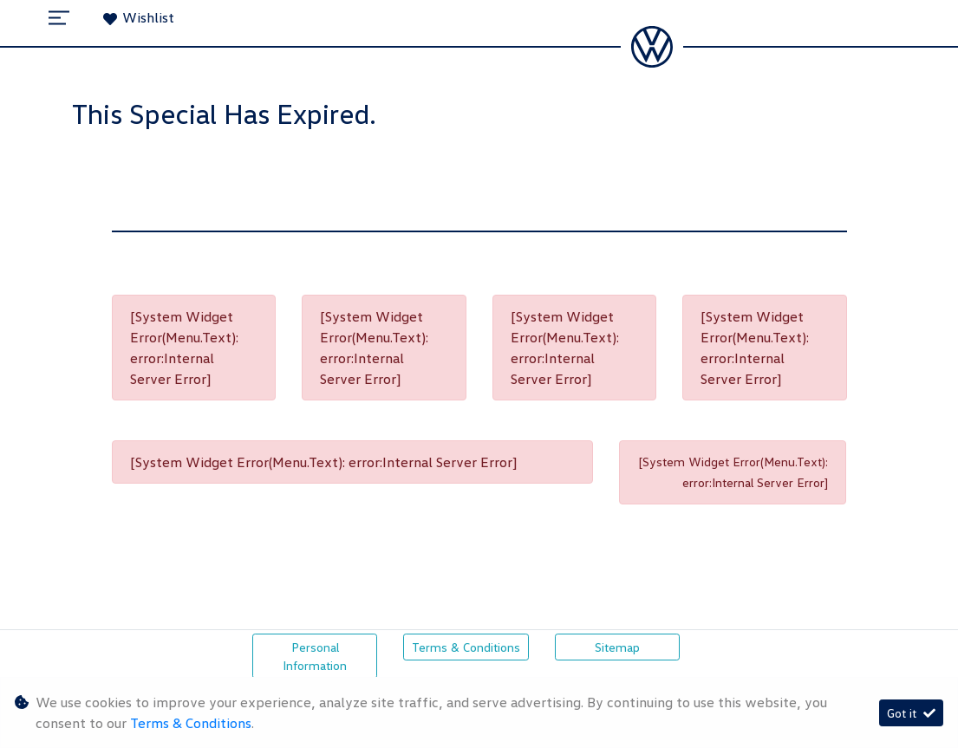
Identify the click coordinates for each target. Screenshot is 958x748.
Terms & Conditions (466, 647)
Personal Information (315, 656)
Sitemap (617, 647)
